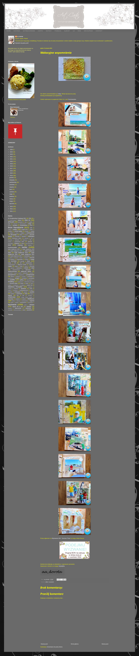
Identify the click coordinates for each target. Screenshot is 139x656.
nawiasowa (19, 268)
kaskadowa (27, 256)
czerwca (11, 192)
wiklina (13, 300)
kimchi (11, 257)
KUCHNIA (17, 31)
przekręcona (10, 278)
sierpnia (11, 187)
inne (9, 245)
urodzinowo (12, 297)
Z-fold (25, 304)
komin (21, 257)
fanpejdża (62, 566)
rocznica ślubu (13, 283)
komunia (32, 257)
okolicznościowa (12, 271)
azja (9, 223)
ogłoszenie (28, 269)
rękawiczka (20, 281)
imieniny (17, 243)
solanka (9, 288)
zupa (24, 310)
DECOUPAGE (88, 31)
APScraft (11, 222)
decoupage (14, 234)
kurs (28, 261)
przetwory (24, 278)
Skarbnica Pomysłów (15, 287)
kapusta (30, 245)
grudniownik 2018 (19, 241)
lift (15, 263)
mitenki (25, 266)
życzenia (29, 310)
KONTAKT (99, 31)
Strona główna (75, 644)
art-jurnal (20, 222)
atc (25, 222)
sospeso (16, 288)
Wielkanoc (31, 299)
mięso (16, 266)
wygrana (32, 300)
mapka (10, 266)
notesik (26, 268)
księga (32, 259)
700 (30, 218)
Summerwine (72, 99)
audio (30, 222)
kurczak (22, 261)
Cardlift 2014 (24, 229)
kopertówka (20, 259)
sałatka (9, 285)
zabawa (31, 305)
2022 (11, 156)
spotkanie (23, 288)
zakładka (28, 306)
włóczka (18, 300)
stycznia (11, 203)
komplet (26, 257)
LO (74, 31)
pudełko (12, 280)
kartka (24, 247)
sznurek (10, 292)
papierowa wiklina (26, 271)
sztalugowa (17, 292)
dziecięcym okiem (16, 238)
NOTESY (49, 31)
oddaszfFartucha (16, 269)
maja (10, 194)
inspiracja (20, 245)
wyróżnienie (23, 302)
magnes (30, 264)
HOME (8, 31)
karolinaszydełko (12, 247)
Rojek (21, 283)
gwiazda (30, 241)
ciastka (32, 231)
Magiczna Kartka (22, 264)
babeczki (15, 223)
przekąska (29, 276)
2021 (11, 159)
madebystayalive (11, 264)
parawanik (10, 273)
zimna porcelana (17, 310)
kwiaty (9, 263)
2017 (11, 168)
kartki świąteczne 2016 (28, 249)
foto (31, 240)
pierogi (31, 273)
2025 (11, 149)
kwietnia (11, 196)
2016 (11, 171)
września (12, 184)
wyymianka (30, 302)
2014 (11, 175)
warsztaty (10, 299)
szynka (12, 293)
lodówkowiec (29, 263)
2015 (11, 173)
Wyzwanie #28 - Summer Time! (61, 538)
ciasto (11, 233)
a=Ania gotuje (13, 220)
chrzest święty (18, 231)
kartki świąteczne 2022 (16, 256)
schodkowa (15, 285)
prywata (23, 276)
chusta (26, 231)
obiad (32, 268)
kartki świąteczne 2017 (16, 251)
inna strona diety (29, 243)
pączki (20, 273)
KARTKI (40, 31)
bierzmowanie (23, 223)
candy (15, 229)
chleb (31, 229)
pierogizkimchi (12, 274)
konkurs (12, 259)
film (31, 238)
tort (23, 295)
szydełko (32, 292)
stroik (31, 288)
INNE (79, 31)
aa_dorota (20, 36)
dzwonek (26, 238)
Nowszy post (44, 644)
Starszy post (105, 644)
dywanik (24, 236)
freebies (9, 241)
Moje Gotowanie (14, 107)
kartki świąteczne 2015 (14, 249)
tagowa (10, 295)
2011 (11, 211)
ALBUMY (67, 31)
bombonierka (23, 225)
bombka (15, 225)
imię (23, 243)
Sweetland (15, 290)
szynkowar (19, 293)
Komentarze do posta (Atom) (54, 647)
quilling (21, 280)
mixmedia (32, 266)
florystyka (10, 240)
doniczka (17, 236)
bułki (31, 227)
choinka (10, 231)
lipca (10, 189)
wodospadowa (25, 300)
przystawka (31, 278)
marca (11, 199)
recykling (11, 281)
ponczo (18, 276)
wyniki (12, 302)
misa (21, 266)
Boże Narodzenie (15, 227)
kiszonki (16, 257)
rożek (26, 283)
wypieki (16, 302)
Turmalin (30, 295)
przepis (17, 278)
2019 (11, 163)
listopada (12, 180)
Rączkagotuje (30, 279)
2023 (11, 154)
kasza (33, 256)
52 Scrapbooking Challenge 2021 (17, 218)
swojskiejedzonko (23, 290)
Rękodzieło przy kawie (29, 281)
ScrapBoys (22, 285)
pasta (15, 273)
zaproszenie (18, 308)
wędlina (18, 299)
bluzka (9, 225)
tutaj (59, 94)
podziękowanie (30, 274)
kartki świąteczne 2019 (21, 252)
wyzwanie (51, 582)
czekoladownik (30, 233)
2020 (11, 161)
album (47, 582)
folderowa (25, 240)
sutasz (9, 290)
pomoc (12, 276)
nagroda (12, 268)
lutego (11, 201)
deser (21, 234)
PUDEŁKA (58, 31)
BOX (31, 225)
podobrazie (21, 274)
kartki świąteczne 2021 (27, 254)
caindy (9, 229)
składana (30, 287)
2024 (11, 152)
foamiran (17, 240)
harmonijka (10, 243)
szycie (25, 292)
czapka (22, 233)
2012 (11, 209)
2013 (11, 206)
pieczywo (25, 273)
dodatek (26, 234)
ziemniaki (10, 310)
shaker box (29, 285)
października (13, 182)
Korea (26, 259)
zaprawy (10, 308)
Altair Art (27, 220)
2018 (11, 166)
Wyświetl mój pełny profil (21, 43)
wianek (24, 299)
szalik (31, 290)
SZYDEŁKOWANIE (29, 31)
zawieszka (28, 308)
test (18, 295)
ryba (32, 283)
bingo (29, 223)
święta (31, 293)
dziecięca (31, 236)
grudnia (11, 177)
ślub (26, 293)
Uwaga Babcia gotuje (26, 297)
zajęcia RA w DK (17, 306)
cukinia (16, 233)
